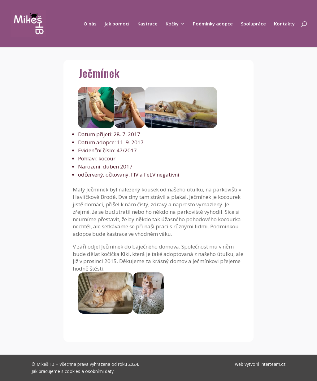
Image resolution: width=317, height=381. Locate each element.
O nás (90, 24)
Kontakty (284, 24)
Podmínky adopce (213, 24)
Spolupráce (253, 24)
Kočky (172, 24)
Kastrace (147, 24)
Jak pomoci (117, 24)
